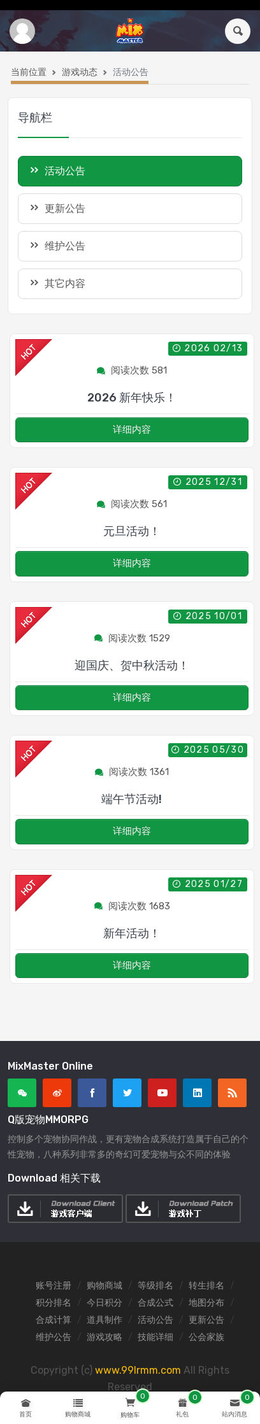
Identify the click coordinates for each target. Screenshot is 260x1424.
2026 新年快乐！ (132, 398)
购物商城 (104, 1285)
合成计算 (53, 1320)
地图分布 (206, 1302)
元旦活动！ (132, 531)
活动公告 (155, 1320)
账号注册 (53, 1285)
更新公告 (56, 207)
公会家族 (206, 1337)
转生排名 (206, 1285)
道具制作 (104, 1320)
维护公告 (56, 245)
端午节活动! (131, 799)
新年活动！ (132, 933)
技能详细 (155, 1337)
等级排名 (155, 1285)
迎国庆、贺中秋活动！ (132, 666)
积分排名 (53, 1302)
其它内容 (56, 283)
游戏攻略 (104, 1337)
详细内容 (132, 429)
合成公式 (155, 1302)
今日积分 (104, 1302)
